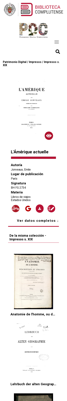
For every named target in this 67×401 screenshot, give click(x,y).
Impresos (35, 62)
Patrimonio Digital (14, 62)
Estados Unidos (21, 200)
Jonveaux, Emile (21, 169)
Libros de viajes (21, 197)
